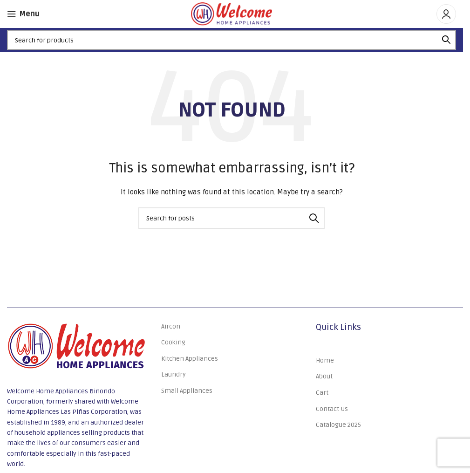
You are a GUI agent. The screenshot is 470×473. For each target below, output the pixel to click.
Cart (322, 393)
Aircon (170, 326)
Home (325, 360)
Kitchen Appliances (189, 359)
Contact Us (332, 409)
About (324, 376)
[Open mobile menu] (23, 14)
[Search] (231, 40)
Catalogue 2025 (338, 425)
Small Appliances (186, 391)
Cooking (173, 342)
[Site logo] (231, 14)
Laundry (173, 374)
